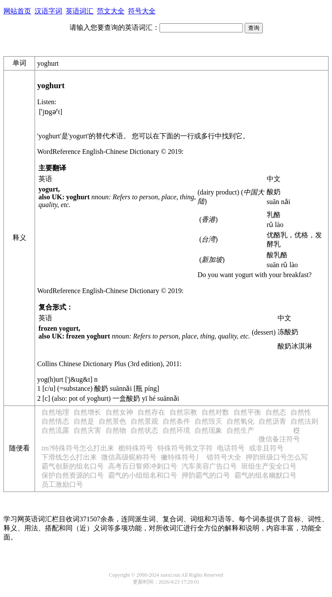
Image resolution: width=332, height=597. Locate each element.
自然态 (275, 412)
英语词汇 (79, 11)
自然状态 (144, 430)
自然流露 (55, 430)
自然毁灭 (208, 421)
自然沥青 (272, 421)
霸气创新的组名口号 (73, 466)
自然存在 (151, 412)
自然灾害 (87, 430)
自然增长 (87, 412)
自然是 (83, 421)
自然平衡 (247, 412)
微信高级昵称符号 (128, 457)
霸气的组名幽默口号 (265, 475)
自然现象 (208, 430)
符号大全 (142, 11)
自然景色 (112, 421)
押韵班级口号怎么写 (277, 457)
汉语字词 (48, 11)
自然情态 (55, 421)
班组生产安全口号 (269, 466)
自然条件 (176, 421)
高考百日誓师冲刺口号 (142, 466)
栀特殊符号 (135, 448)
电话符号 (231, 448)
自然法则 (304, 421)
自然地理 (55, 412)
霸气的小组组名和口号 (142, 475)
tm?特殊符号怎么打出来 (78, 448)
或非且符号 (266, 448)
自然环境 (176, 430)
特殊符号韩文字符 (185, 448)
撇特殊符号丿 (181, 457)
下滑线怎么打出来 (69, 457)
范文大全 (110, 11)
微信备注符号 (279, 439)
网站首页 (17, 11)
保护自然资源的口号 (73, 475)
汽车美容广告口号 (209, 466)
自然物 (115, 430)
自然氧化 (240, 421)
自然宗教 (183, 412)
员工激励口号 (62, 484)
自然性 (300, 412)
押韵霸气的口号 (206, 475)
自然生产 (240, 430)
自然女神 (119, 412)
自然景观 (144, 421)
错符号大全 (224, 457)
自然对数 (215, 412)
